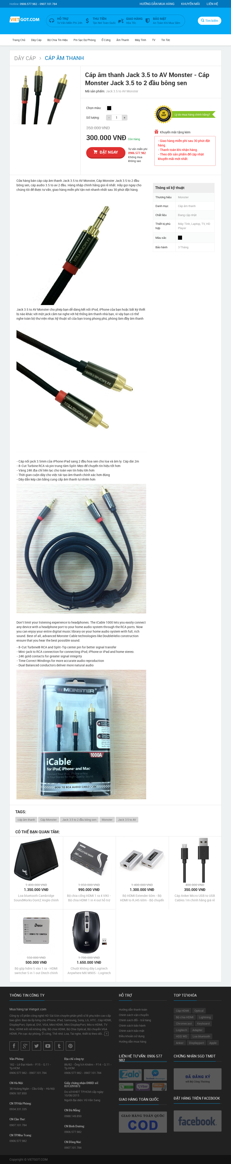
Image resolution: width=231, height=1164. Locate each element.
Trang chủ (18, 40)
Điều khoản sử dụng (131, 1036)
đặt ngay (105, 152)
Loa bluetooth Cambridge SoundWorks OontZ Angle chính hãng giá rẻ (36, 897)
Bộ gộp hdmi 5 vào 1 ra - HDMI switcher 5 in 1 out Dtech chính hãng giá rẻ (36, 970)
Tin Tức (165, 40)
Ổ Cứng (106, 40)
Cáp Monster (48, 820)
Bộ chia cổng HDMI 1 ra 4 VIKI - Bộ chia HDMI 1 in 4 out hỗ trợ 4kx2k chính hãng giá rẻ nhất (89, 897)
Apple (213, 1043)
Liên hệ (212, 4)
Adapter (197, 1030)
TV (153, 40)
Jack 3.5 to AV (127, 820)
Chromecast (184, 1023)
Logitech (181, 1030)
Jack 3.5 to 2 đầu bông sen (79, 820)
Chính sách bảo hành (132, 1025)
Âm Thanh (122, 40)
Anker (180, 1043)
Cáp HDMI (182, 1011)
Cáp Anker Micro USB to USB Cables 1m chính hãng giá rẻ (195, 897)
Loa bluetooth (201, 1036)
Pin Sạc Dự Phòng (85, 40)
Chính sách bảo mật (131, 1031)
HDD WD (181, 1036)
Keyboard (203, 1023)
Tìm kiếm (209, 20)
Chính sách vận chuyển (134, 1015)
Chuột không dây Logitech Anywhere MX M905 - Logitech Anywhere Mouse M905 (89, 970)
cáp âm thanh (26, 820)
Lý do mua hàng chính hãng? (192, 114)
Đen (109, 108)
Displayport (196, 1043)
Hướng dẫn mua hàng (157, 4)
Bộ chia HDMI (185, 1017)
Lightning (205, 1017)
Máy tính (140, 40)
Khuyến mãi (190, 4)
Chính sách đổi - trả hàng (135, 1020)
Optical (198, 1011)
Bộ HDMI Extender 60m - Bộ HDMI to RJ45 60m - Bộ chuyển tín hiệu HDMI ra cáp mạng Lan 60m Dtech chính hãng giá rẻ (142, 897)
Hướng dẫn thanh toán (133, 1009)
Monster (107, 820)
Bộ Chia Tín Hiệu (57, 40)
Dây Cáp (36, 40)
